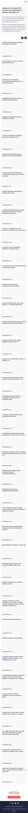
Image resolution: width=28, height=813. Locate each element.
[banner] (6, 2)
